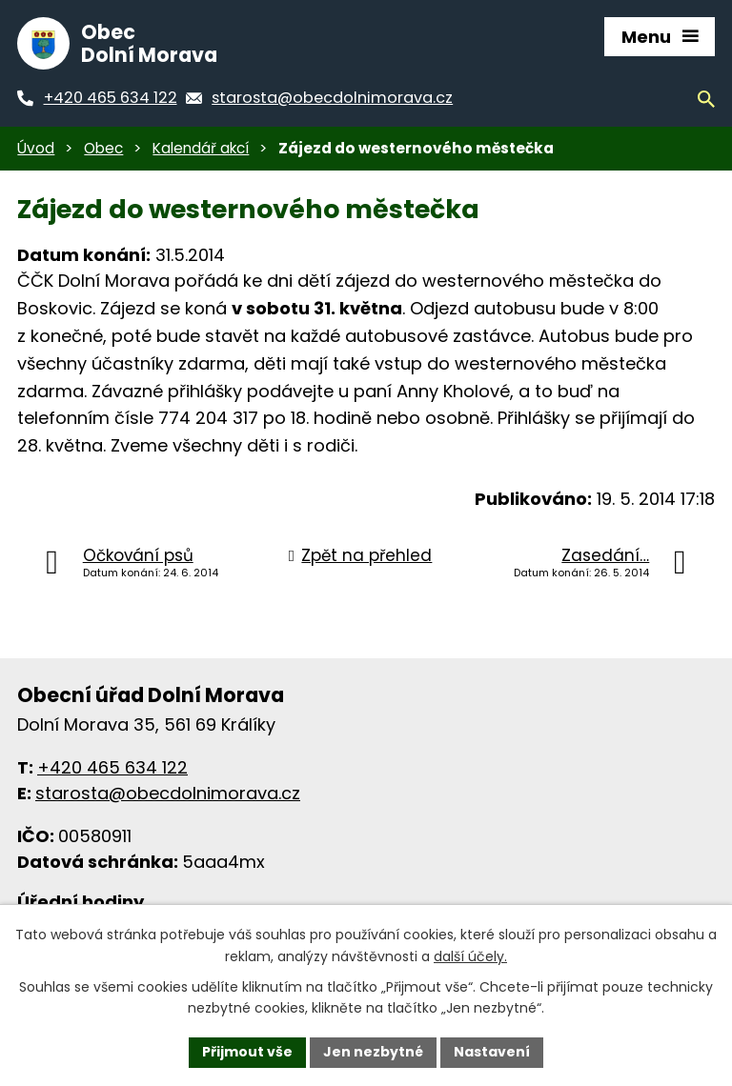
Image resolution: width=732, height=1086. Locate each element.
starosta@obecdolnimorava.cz (167, 793)
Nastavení (492, 1051)
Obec (103, 148)
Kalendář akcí (200, 148)
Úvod (35, 148)
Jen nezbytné (373, 1051)
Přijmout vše (247, 1051)
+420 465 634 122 (112, 767)
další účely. (470, 956)
